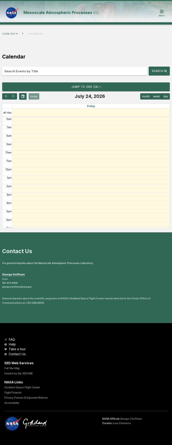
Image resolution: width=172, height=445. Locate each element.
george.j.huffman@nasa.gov (17, 287)
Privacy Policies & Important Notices (26, 397)
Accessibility (11, 402)
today (33, 96)
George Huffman (13, 274)
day (165, 96)
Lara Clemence (122, 423)
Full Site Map (12, 368)
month (146, 96)
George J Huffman (131, 418)
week (156, 96)
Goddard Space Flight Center (22, 387)
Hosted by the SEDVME (18, 373)
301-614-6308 (10, 283)
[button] (86, 86)
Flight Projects (12, 392)
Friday (91, 106)
